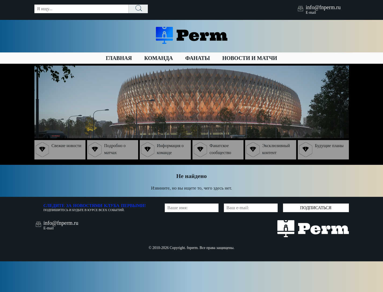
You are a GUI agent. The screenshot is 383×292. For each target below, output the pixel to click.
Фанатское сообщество (212, 149)
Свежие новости (58, 149)
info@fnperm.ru (323, 7)
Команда (158, 58)
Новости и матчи (249, 58)
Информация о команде (162, 149)
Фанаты (197, 58)
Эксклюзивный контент (268, 149)
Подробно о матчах (107, 149)
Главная (119, 58)
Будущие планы (321, 149)
